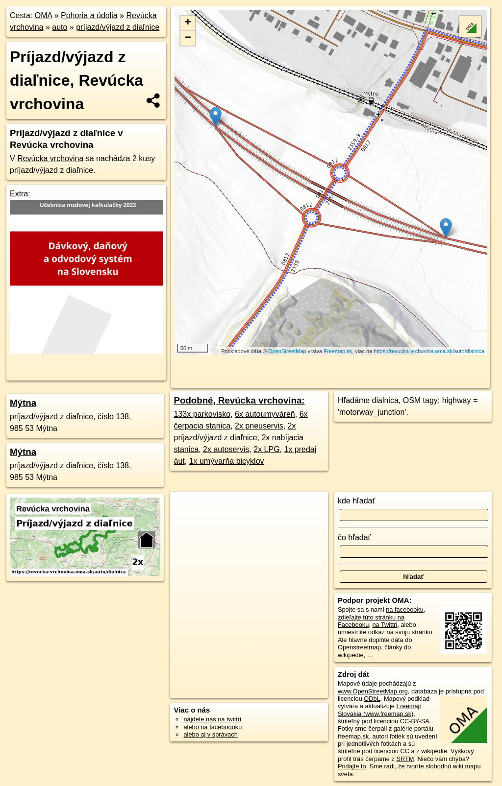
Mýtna (23, 403)
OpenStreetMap (287, 351)
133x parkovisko (202, 414)
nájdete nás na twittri (212, 719)
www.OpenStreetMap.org (373, 691)
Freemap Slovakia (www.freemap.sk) (380, 709)
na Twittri (384, 624)
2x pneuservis (259, 426)
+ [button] (188, 23)
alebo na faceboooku (212, 727)
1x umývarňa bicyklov (226, 461)
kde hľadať (357, 501)
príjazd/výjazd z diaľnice (117, 27)
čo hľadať (354, 537)
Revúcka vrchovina (50, 158)
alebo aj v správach (210, 734)
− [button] (188, 38)
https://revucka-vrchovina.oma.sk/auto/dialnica (429, 351)
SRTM (405, 758)
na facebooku (405, 609)
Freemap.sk (338, 351)
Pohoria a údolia (89, 15)
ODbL (372, 698)
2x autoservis (226, 449)
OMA (43, 15)
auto (59, 27)
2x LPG (266, 449)
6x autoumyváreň (265, 414)
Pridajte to (352, 766)
